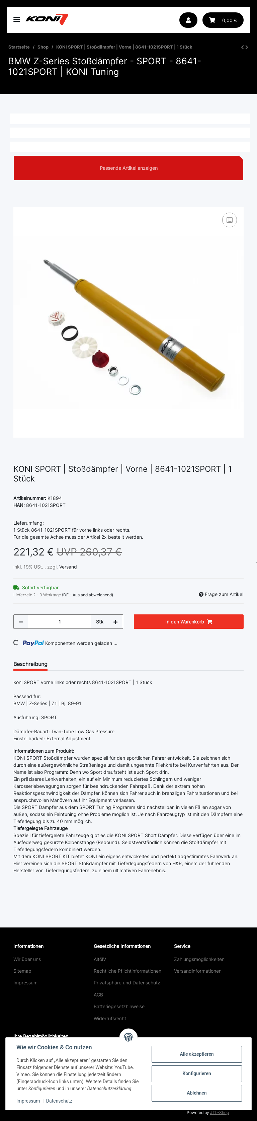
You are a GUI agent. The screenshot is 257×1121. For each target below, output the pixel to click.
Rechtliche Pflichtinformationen (127, 971)
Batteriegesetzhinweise (119, 1006)
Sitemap (22, 971)
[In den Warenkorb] (18, 203)
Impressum (25, 982)
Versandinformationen (198, 971)
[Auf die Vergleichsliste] (229, 220)
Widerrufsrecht (110, 1018)
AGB (98, 994)
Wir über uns (27, 959)
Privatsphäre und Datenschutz (127, 982)
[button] (188, 20)
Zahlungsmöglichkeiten (199, 959)
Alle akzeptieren (196, 1054)
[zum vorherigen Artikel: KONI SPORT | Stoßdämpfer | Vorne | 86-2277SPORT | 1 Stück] (242, 47)
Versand (68, 567)
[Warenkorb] (223, 20)
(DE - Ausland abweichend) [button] (87, 594)
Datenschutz (59, 1101)
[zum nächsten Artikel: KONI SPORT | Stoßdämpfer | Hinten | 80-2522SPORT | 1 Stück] (247, 47)
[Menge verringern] (21, 621)
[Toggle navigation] (16, 16)
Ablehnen (196, 1093)
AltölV (100, 959)
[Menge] (59, 621)
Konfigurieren (196, 1073)
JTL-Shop (219, 1112)
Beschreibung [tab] (30, 664)
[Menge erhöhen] (115, 621)
